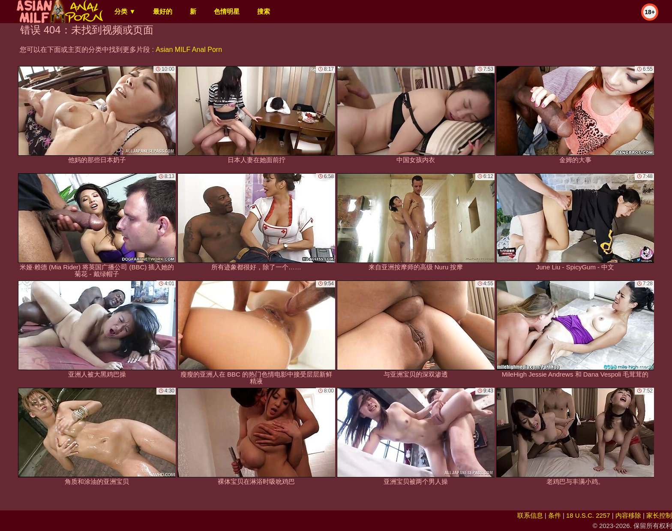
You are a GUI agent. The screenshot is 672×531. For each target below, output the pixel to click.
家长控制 (659, 515)
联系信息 (530, 515)
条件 (554, 515)
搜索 (263, 11)
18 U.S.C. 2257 (588, 515)
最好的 (162, 11)
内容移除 (628, 515)
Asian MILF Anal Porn (189, 49)
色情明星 (227, 11)
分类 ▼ (124, 11)
